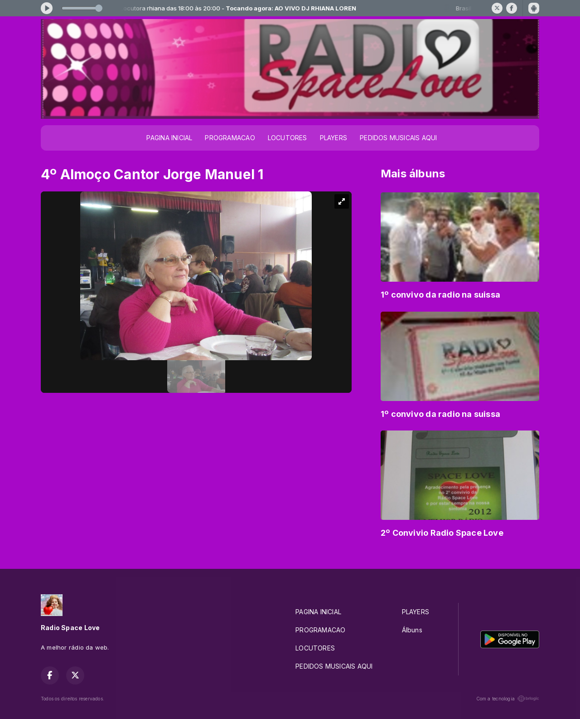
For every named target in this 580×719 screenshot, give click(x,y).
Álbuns (412, 630)
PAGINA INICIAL (169, 138)
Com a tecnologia (507, 698)
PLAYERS (333, 138)
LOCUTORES (287, 138)
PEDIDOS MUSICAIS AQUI (398, 138)
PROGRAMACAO (230, 138)
